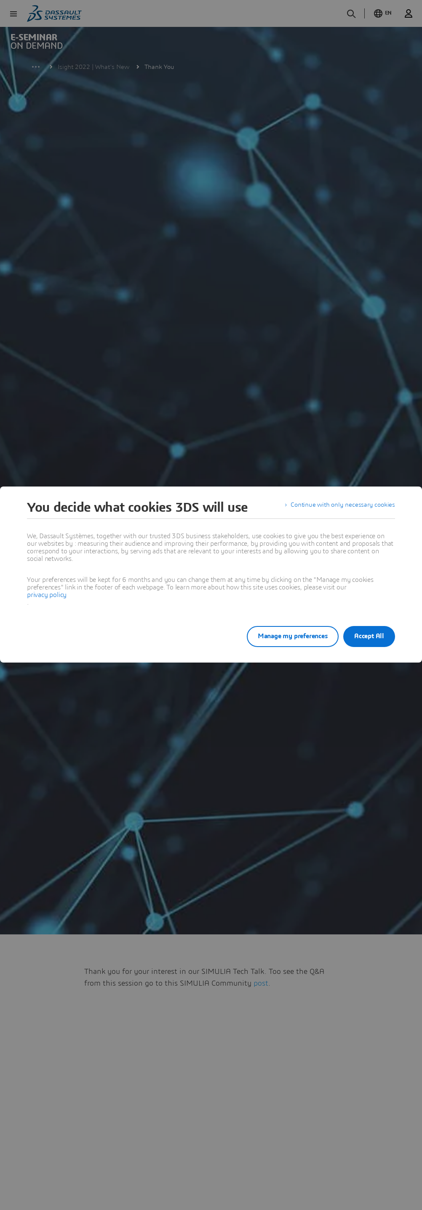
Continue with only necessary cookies (341, 507)
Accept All (369, 636)
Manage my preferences (284, 636)
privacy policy (47, 595)
